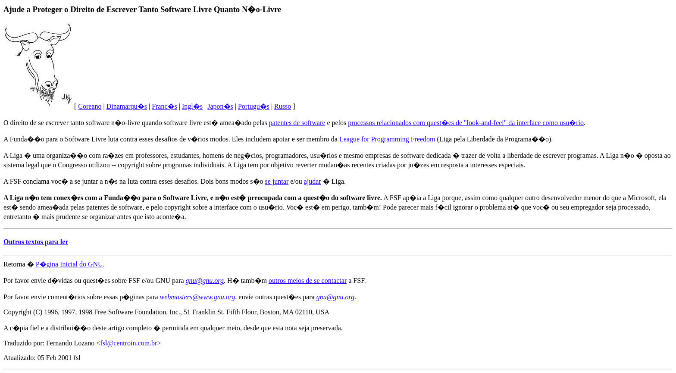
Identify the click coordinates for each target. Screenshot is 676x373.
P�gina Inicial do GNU (69, 264)
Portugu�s (253, 106)
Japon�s (220, 106)
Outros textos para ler (35, 241)
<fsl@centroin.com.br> (128, 343)
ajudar (312, 181)
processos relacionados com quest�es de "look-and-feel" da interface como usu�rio (466, 122)
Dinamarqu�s (126, 106)
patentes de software (297, 122)
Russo (282, 106)
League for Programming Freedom (387, 139)
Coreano (89, 106)
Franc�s (164, 106)
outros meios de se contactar (308, 280)
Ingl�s (192, 106)
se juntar (277, 181)
